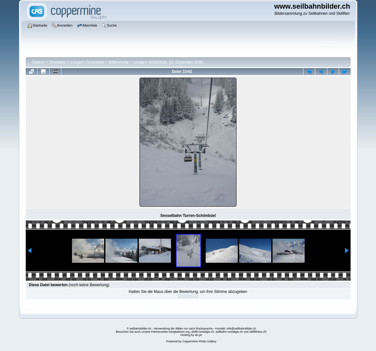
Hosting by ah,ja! (191, 335)
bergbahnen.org (179, 331)
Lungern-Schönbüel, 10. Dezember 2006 (168, 62)
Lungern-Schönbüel (87, 62)
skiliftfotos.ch (257, 331)
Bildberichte (119, 62)
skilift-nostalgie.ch (202, 331)
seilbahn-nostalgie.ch (229, 331)
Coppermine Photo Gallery (199, 341)
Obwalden (57, 62)
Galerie (38, 62)
